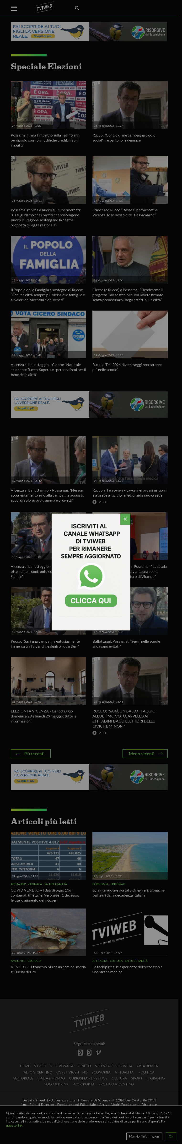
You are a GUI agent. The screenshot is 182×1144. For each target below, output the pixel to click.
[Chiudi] (125, 519)
